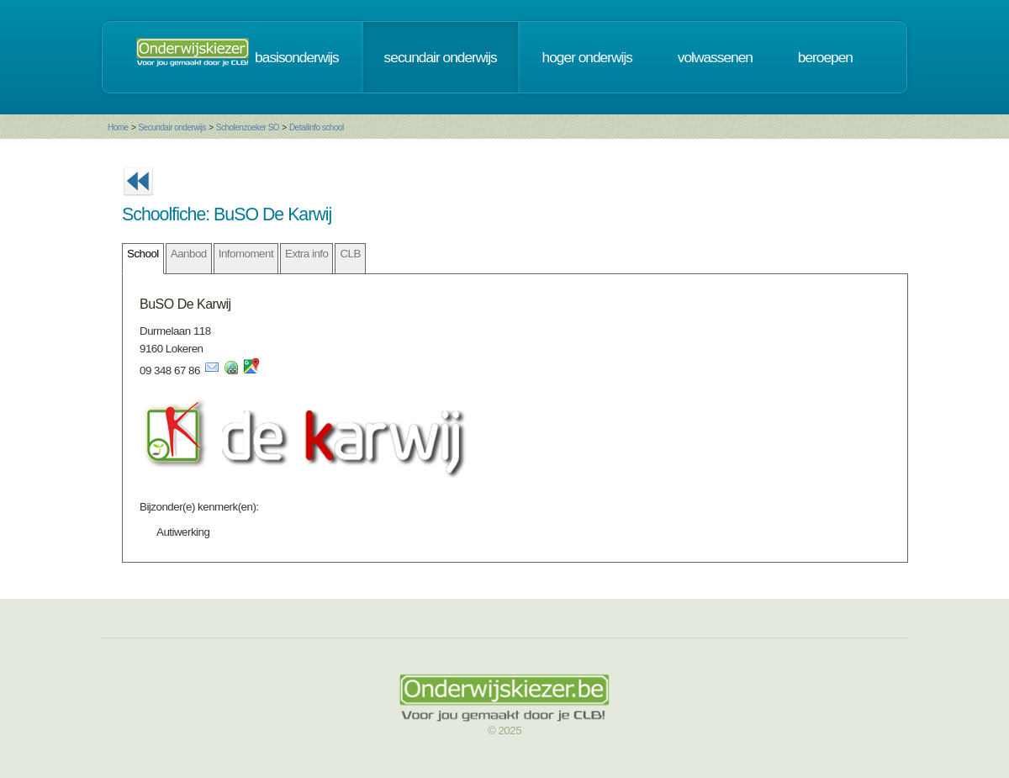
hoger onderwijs (587, 57)
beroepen (825, 57)
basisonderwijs (297, 57)
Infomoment (246, 253)
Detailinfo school (316, 127)
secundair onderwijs (440, 57)
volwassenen (715, 57)
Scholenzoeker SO (247, 127)
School (143, 253)
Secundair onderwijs (172, 127)
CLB (350, 253)
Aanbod (189, 253)
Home (118, 127)
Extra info (306, 253)
